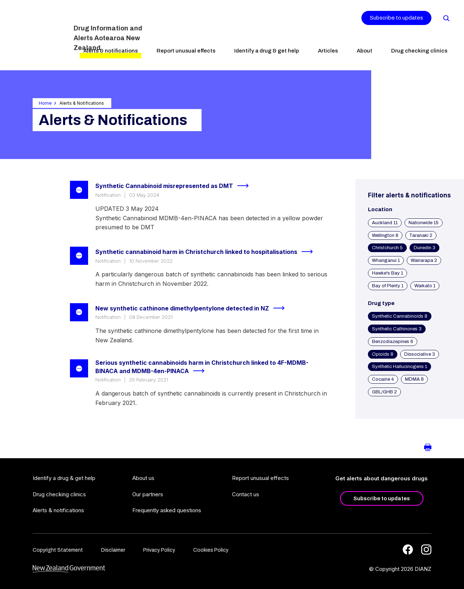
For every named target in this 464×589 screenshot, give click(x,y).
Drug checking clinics (419, 51)
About (364, 51)
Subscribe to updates (396, 18)
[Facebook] (408, 549)
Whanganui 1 (386, 260)
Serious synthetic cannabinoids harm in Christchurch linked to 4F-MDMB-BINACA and (201, 367)
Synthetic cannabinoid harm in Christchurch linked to (207, 251)
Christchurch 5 (387, 247)
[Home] (38, 34)
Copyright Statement (58, 550)
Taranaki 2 (420, 235)
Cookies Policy (210, 550)
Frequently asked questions (166, 510)
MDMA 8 (414, 379)
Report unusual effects (186, 51)
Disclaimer (113, 550)
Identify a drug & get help (266, 51)
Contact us (245, 494)
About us (143, 478)
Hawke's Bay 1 (387, 273)
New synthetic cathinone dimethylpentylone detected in (193, 308)
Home (45, 103)
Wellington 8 (385, 235)
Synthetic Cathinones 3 (397, 328)
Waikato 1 (424, 285)
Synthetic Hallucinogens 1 (399, 366)
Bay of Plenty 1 (387, 285)
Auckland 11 (385, 222)
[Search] (446, 17)
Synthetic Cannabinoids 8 (399, 316)
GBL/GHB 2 (384, 391)
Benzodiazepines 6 (392, 341)
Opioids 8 (382, 354)
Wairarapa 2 (424, 260)
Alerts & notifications (110, 51)
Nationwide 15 (424, 222)
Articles (328, 51)
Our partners (147, 494)
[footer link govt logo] (69, 569)
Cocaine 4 (383, 379)
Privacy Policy (159, 550)
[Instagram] (426, 549)
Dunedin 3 (424, 247)
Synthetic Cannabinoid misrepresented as (175, 185)
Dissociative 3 (419, 354)
